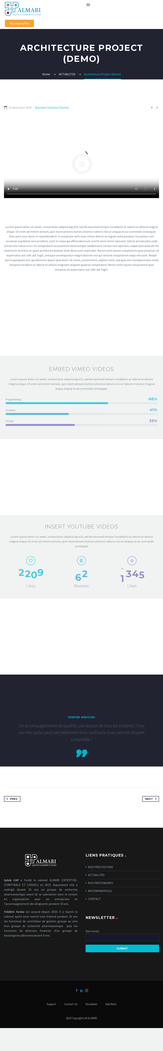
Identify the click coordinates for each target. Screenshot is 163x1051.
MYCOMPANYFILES (100, 891)
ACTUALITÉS (96, 875)
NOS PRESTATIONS (100, 867)
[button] (19, 23)
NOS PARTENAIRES (100, 883)
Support (51, 1004)
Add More (111, 1004)
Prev (11, 798)
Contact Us (70, 1004)
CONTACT (94, 899)
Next (151, 798)
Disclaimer (91, 1004)
